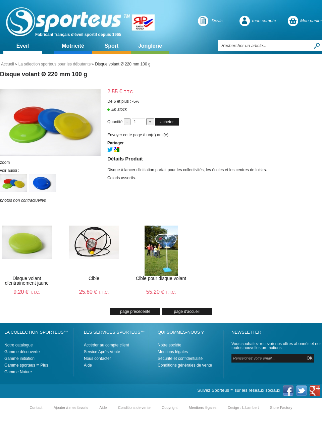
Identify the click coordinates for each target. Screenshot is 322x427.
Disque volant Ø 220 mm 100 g (43, 74)
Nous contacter (97, 358)
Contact (36, 408)
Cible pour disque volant (161, 278)
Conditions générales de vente (185, 365)
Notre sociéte (169, 345)
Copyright (169, 408)
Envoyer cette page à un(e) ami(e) (137, 135)
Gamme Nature (18, 372)
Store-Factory (281, 408)
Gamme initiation (19, 358)
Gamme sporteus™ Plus (26, 365)
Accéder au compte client (106, 345)
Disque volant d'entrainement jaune (27, 280)
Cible (94, 278)
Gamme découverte (22, 351)
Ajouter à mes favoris (71, 408)
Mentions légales (173, 351)
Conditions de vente (134, 408)
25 (94, 292)
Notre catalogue (18, 345)
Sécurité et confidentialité (180, 358)
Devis (217, 20)
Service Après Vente (102, 351)
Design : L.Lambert (243, 408)
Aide (88, 365)
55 (161, 292)
